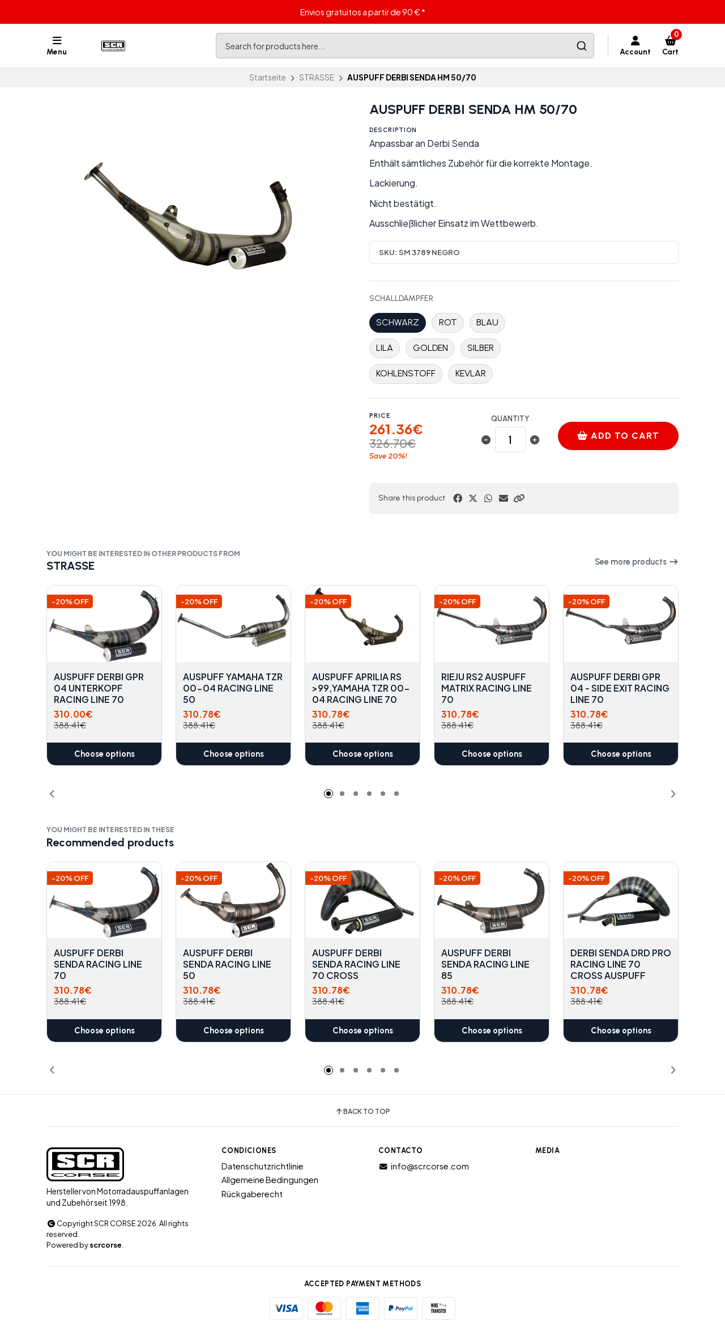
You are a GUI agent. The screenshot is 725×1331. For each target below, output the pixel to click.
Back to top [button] (362, 1111)
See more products (637, 562)
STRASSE (316, 77)
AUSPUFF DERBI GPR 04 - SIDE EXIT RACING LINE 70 (619, 688)
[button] (518, 498)
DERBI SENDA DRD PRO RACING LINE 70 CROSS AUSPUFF (620, 964)
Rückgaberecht (252, 1194)
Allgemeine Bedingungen (269, 1180)
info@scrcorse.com (423, 1166)
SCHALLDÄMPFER (401, 299)
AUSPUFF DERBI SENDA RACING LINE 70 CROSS (356, 964)
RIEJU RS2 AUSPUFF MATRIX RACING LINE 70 (486, 688)
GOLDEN (430, 347)
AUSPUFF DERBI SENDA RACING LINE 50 (227, 964)
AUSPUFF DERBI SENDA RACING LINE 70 (98, 964)
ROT (448, 322)
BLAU (487, 322)
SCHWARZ (397, 322)
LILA (384, 347)
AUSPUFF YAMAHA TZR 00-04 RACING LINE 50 (233, 688)
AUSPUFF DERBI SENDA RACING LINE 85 (485, 964)
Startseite (267, 77)
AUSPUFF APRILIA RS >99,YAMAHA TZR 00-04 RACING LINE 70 (361, 688)
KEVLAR (470, 373)
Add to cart (618, 435)
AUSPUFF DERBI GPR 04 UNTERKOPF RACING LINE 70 (99, 688)
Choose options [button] (104, 754)
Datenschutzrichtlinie (262, 1166)
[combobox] (405, 45)
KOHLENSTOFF (406, 373)
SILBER (480, 347)
